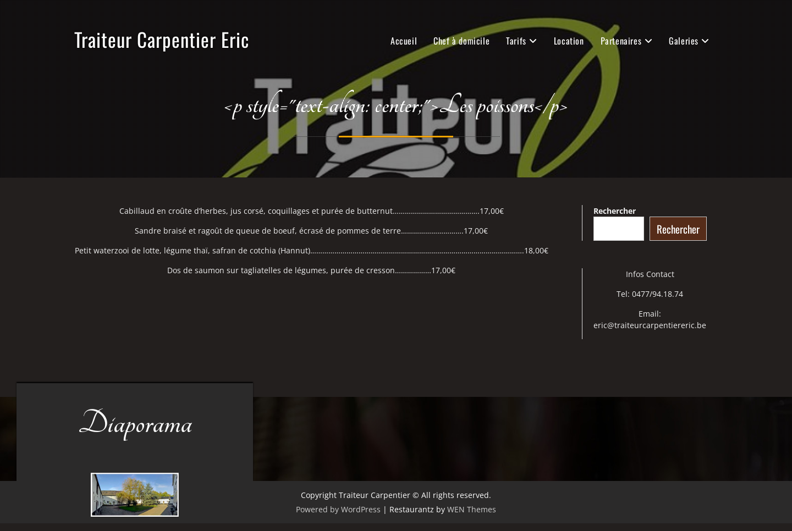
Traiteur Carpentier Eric (161, 39)
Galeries (683, 40)
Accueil (404, 40)
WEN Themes (471, 509)
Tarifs (516, 40)
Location (569, 40)
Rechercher (614, 211)
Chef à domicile (461, 40)
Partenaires (621, 40)
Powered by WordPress (338, 509)
